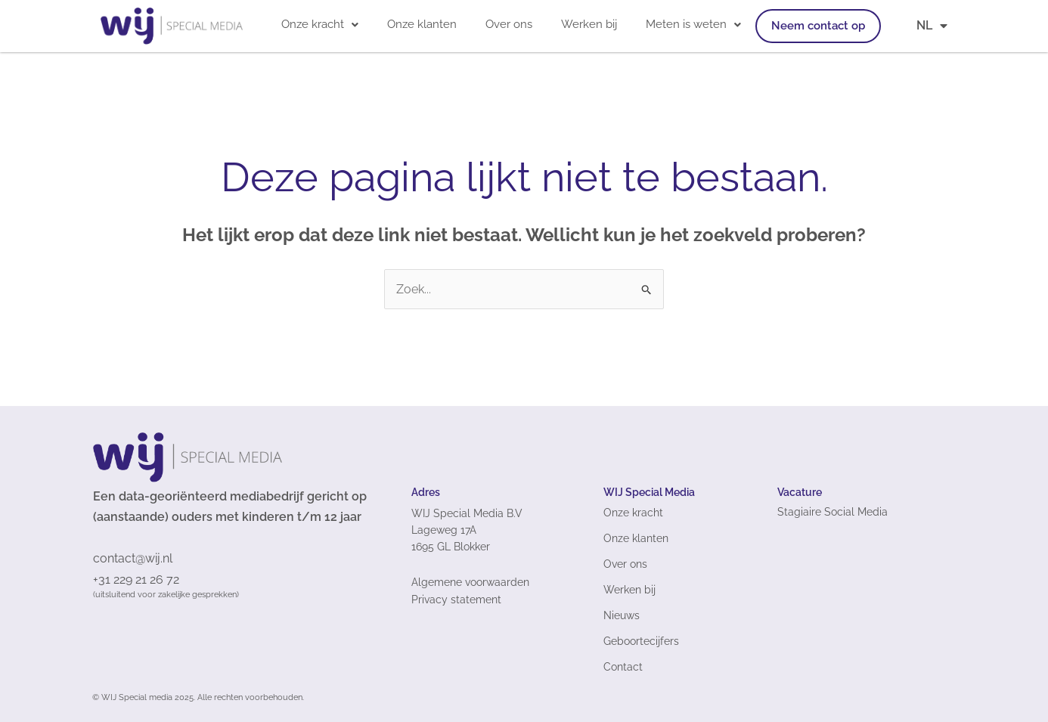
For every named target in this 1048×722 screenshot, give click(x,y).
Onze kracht (319, 24)
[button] (320, 24)
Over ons (508, 24)
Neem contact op (818, 26)
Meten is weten (693, 24)
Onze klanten (422, 24)
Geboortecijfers (641, 641)
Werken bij (589, 24)
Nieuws (621, 615)
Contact (623, 667)
